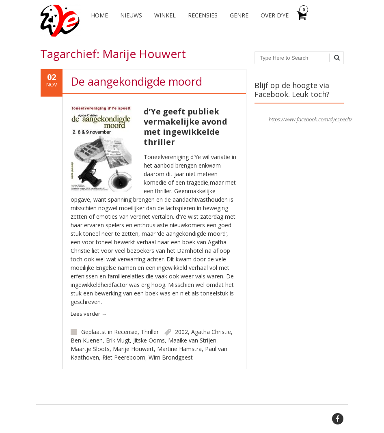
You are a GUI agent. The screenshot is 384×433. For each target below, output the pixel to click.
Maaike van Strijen (192, 340)
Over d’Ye (275, 15)
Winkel (165, 15)
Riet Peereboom (123, 357)
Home (99, 15)
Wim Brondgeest (171, 357)
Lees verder (89, 313)
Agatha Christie (211, 332)
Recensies (203, 15)
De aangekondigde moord (136, 81)
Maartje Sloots (90, 349)
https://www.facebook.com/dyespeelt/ (310, 119)
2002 (181, 332)
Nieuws (131, 15)
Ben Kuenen (87, 340)
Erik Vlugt (118, 340)
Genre (239, 15)
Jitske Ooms (149, 340)
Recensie (126, 332)
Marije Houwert (133, 349)
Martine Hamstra (179, 349)
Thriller (150, 332)
